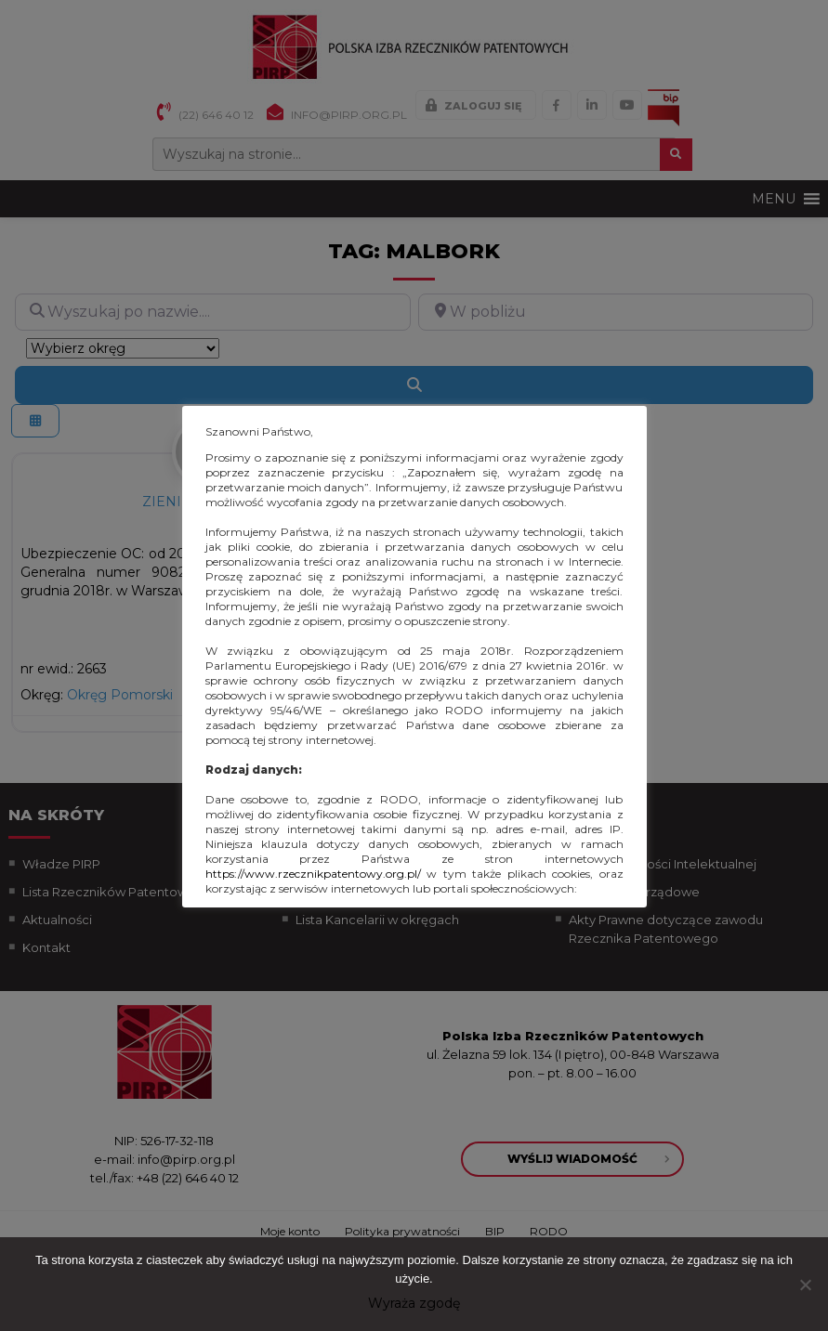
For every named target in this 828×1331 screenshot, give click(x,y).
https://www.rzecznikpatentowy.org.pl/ (313, 874)
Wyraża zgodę (414, 1303)
